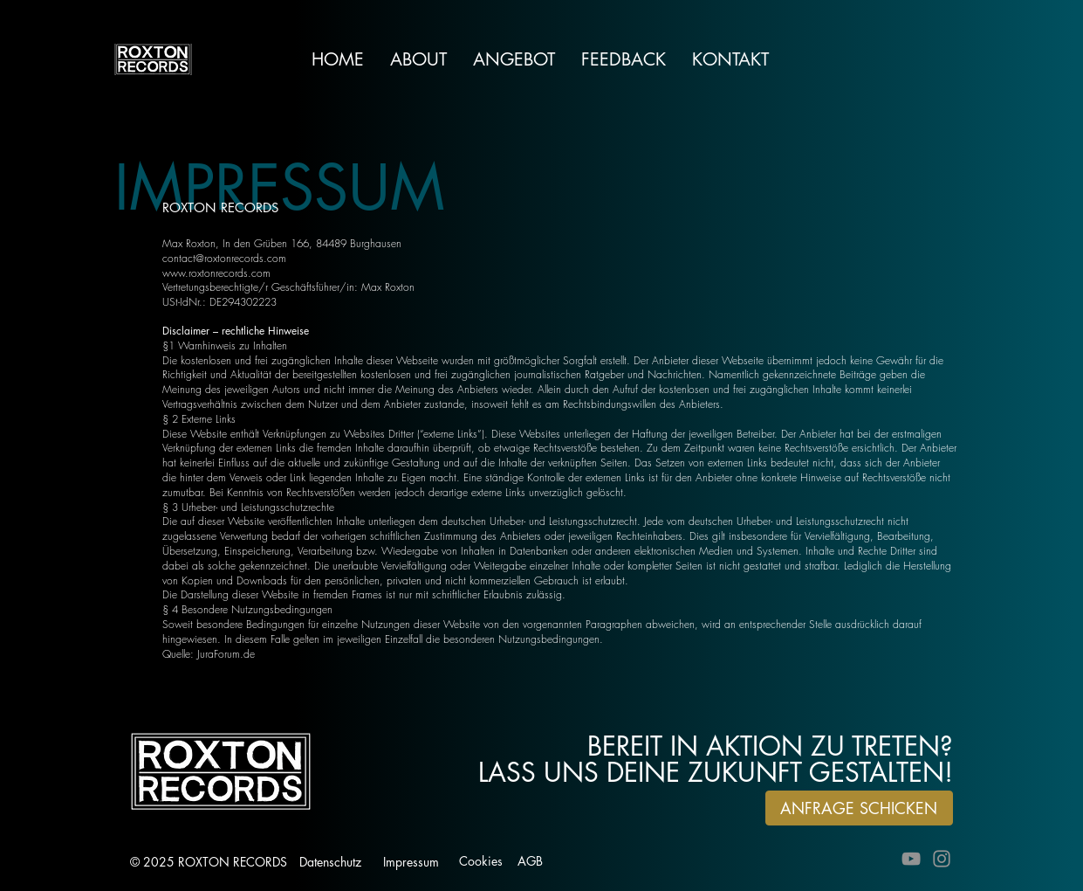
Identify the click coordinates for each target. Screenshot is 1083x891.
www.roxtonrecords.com (216, 273)
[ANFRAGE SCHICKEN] (859, 808)
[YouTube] (911, 858)
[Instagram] (941, 858)
